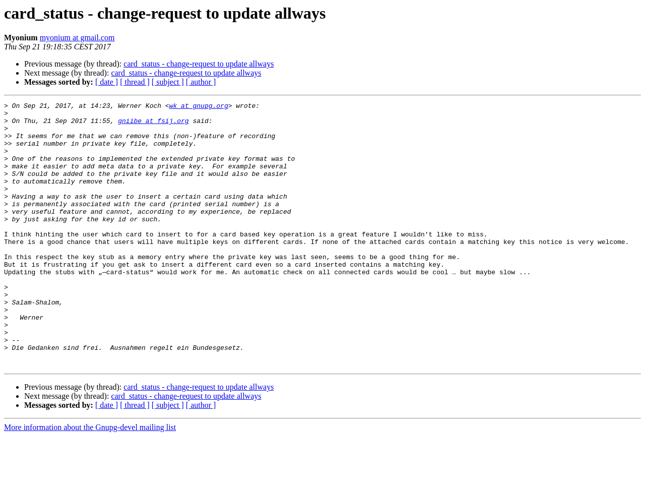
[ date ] (106, 82)
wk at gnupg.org (198, 106)
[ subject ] (168, 82)
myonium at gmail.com (77, 37)
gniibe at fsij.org (153, 125)
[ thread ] (135, 82)
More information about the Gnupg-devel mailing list (90, 480)
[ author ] (201, 82)
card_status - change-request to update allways (198, 63)
